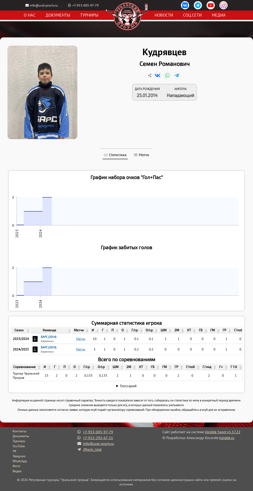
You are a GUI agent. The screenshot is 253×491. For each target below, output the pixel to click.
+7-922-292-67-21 (98, 438)
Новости (164, 15)
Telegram (19, 456)
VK (15, 451)
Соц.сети (192, 15)
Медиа (219, 15)
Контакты (19, 431)
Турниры (89, 15)
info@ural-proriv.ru (44, 5)
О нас (29, 15)
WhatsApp (20, 461)
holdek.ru (226, 437)
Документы (58, 15)
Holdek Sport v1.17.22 (222, 432)
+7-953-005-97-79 (86, 5)
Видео (17, 471)
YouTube (19, 446)
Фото (16, 466)
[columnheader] (20, 330)
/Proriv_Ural (92, 449)
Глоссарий (128, 385)
